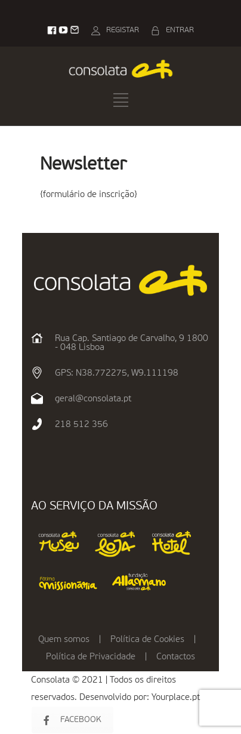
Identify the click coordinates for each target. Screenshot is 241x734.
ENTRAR (180, 30)
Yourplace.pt (176, 697)
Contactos (175, 656)
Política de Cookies (147, 639)
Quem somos (63, 639)
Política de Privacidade (90, 656)
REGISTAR (122, 30)
